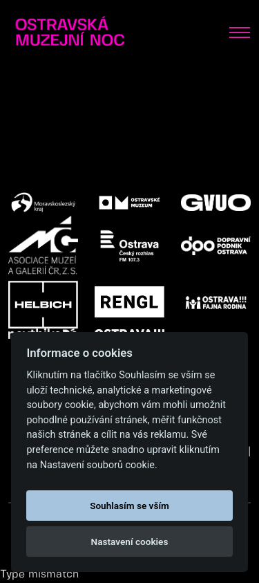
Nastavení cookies (130, 541)
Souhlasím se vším (129, 505)
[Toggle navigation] (240, 32)
